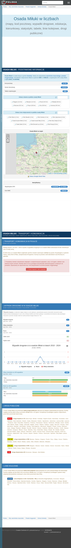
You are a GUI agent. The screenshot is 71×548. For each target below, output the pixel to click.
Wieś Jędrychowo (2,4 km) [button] (58, 117)
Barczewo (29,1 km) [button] (18, 105)
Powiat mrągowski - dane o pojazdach (36, 269)
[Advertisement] (36, 53)
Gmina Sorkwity (41, 7)
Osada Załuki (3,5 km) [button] (20, 124)
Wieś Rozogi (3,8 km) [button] (52, 124)
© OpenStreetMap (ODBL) (60, 173)
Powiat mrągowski (30, 7)
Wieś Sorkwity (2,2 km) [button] (42, 117)
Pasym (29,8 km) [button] (31, 105)
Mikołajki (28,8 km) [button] (56, 102)
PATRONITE (48, 530)
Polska (5, 7)
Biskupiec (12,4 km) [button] (30, 102)
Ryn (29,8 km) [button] (42, 105)
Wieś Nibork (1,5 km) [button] (13, 117)
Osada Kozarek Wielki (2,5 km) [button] (19, 120)
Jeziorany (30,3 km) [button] (54, 105)
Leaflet (50, 173)
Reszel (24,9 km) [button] (43, 102)
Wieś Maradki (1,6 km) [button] (27, 117)
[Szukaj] (52, 3)
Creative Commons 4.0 (22, 530)
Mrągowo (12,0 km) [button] (17, 102)
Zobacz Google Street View (37, 176)
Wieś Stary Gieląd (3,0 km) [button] (54, 120)
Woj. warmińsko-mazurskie (16, 7)
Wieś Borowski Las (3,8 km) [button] (36, 124)
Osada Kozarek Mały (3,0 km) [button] (37, 120)
